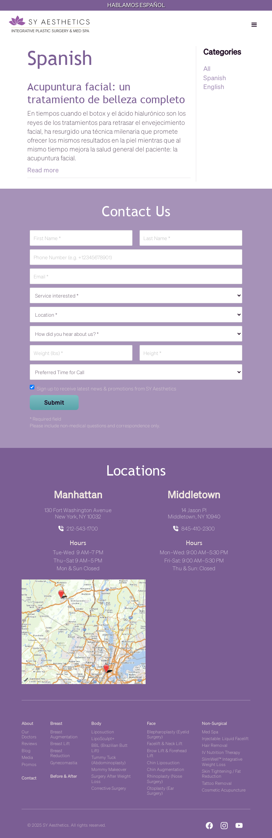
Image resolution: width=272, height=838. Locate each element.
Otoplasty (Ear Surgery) (160, 790)
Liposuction (102, 731)
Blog (26, 750)
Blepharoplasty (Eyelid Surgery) (168, 734)
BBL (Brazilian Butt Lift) (109, 747)
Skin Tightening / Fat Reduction (221, 773)
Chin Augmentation (165, 769)
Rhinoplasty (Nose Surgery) (164, 778)
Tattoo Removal (217, 783)
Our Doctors (29, 734)
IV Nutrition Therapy (221, 752)
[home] (49, 24)
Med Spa (210, 731)
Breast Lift (60, 743)
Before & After (63, 775)
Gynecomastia (63, 762)
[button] (254, 24)
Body (96, 723)
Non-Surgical (214, 723)
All (206, 68)
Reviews (29, 743)
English (213, 86)
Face (151, 723)
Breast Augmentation (64, 734)
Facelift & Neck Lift (164, 743)
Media (27, 757)
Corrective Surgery (108, 787)
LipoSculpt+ (102, 738)
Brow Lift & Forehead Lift (167, 753)
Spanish (214, 77)
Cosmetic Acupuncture (223, 789)
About (27, 723)
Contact (29, 777)
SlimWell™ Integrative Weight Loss (222, 761)
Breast (56, 723)
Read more (43, 170)
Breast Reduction (60, 753)
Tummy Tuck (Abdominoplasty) (108, 759)
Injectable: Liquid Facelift (225, 738)
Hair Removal (214, 745)
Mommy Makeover (108, 769)
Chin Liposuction (163, 762)
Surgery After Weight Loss (111, 778)
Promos (29, 764)
